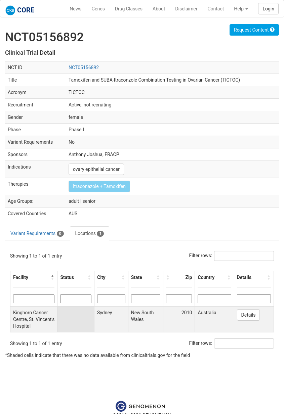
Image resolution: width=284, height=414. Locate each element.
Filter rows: (200, 255)
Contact (215, 8)
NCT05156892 (84, 67)
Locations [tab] (89, 234)
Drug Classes (129, 8)
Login (268, 8)
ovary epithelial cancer (96, 169)
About (159, 8)
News (75, 8)
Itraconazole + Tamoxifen (99, 186)
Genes (98, 8)
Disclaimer (186, 8)
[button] (52, 277)
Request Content (254, 30)
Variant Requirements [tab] (37, 234)
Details (248, 315)
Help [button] (241, 8)
